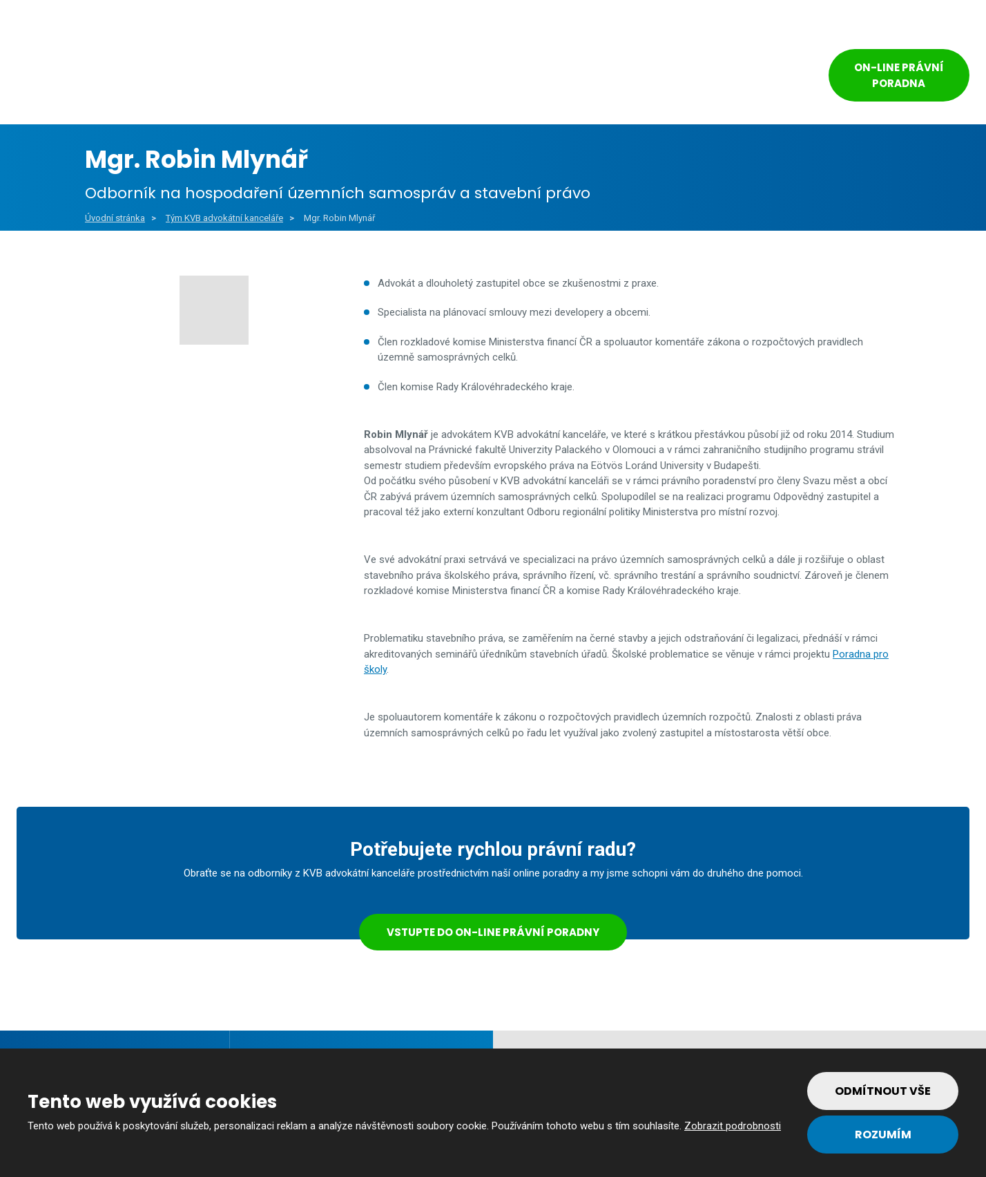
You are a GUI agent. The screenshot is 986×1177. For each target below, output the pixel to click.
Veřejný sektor (323, 77)
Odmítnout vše (883, 1091)
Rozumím (883, 1134)
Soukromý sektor (456, 77)
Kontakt (739, 77)
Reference (574, 77)
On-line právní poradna (899, 75)
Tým (654, 77)
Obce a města (194, 77)
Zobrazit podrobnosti (732, 1126)
